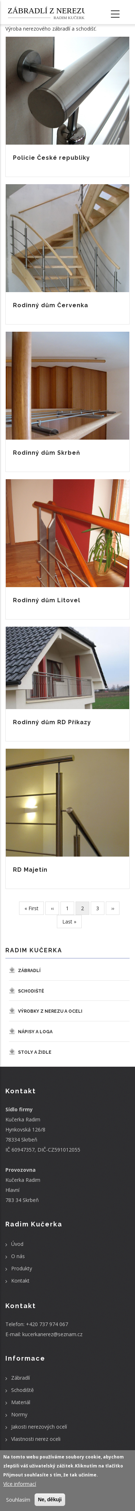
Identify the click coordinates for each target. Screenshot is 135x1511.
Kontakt (20, 1280)
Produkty (21, 1268)
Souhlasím (18, 1499)
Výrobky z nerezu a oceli (50, 1011)
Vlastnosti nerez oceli (35, 1438)
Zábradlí (29, 970)
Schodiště (31, 991)
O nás (18, 1256)
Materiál (20, 1402)
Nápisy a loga (35, 1031)
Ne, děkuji (50, 1499)
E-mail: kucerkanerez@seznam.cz (43, 1334)
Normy (19, 1414)
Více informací (19, 1483)
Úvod (17, 1243)
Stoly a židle (34, 1052)
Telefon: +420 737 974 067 (36, 1324)
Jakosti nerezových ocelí (39, 1426)
